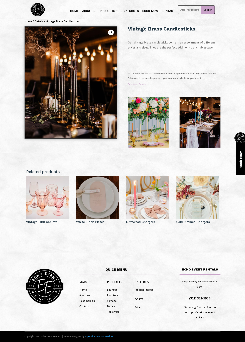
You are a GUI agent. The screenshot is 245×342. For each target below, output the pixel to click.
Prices (138, 307)
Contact (168, 11)
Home (74, 11)
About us (89, 11)
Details (38, 21)
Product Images (144, 289)
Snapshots (130, 11)
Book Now (150, 11)
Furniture (112, 295)
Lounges (112, 289)
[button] (111, 32)
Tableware (113, 312)
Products (107, 11)
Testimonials (87, 301)
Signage (112, 301)
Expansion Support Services (99, 336)
